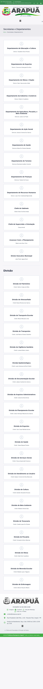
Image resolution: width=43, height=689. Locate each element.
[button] (20, 21)
